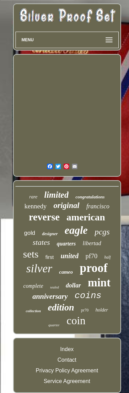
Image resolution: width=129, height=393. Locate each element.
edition (61, 307)
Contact (66, 360)
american (85, 217)
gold (29, 233)
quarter (54, 325)
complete (33, 286)
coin (75, 320)
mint (99, 282)
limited (56, 194)
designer (50, 233)
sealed (54, 287)
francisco (97, 206)
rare (33, 196)
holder (101, 310)
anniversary (50, 296)
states (41, 242)
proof (94, 268)
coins (88, 296)
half (107, 257)
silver (39, 268)
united (69, 256)
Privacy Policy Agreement (67, 370)
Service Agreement (67, 381)
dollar (73, 285)
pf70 (91, 256)
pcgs (102, 231)
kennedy (35, 206)
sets (31, 254)
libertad (92, 243)
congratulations (90, 196)
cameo (66, 272)
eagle (76, 230)
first (49, 257)
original (66, 205)
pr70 (84, 310)
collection (33, 311)
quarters (66, 244)
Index (67, 349)
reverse (44, 216)
